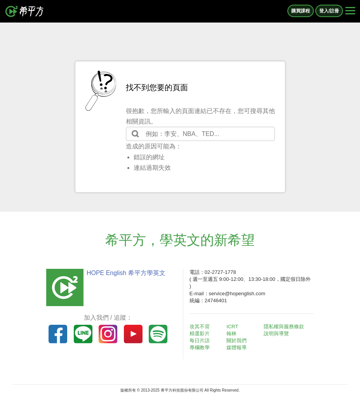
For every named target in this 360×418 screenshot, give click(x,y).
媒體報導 (236, 347)
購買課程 (300, 11)
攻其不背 (200, 326)
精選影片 (200, 333)
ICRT (232, 326)
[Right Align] (350, 11)
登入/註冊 (329, 11)
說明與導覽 (276, 333)
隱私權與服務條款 (284, 326)
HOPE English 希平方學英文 (126, 273)
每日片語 (200, 340)
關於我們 (236, 340)
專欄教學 (200, 347)
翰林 (231, 333)
